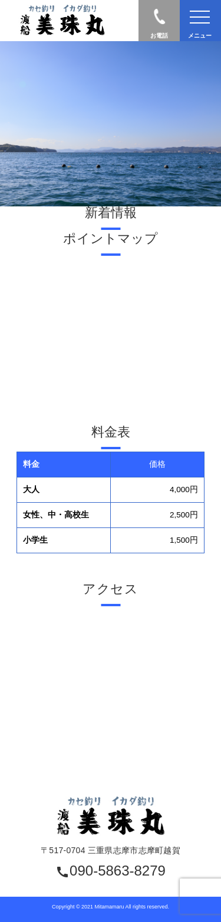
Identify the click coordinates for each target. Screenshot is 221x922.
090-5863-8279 (110, 871)
